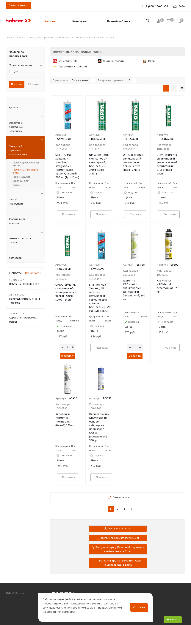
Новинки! (172, 619)
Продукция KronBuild (70, 66)
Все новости (33, 273)
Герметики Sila (65, 61)
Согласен (139, 607)
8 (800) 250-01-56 (157, 6)
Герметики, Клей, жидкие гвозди (25, 171)
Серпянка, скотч (20, 181)
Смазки (16, 185)
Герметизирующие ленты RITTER (25, 164)
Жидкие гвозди (111, 61)
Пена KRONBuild (21, 177)
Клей (149, 61)
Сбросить (33, 84)
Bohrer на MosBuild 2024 (24, 284)
